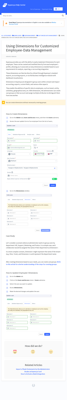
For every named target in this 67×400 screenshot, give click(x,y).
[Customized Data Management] (47, 35)
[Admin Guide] (16, 35)
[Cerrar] (61, 23)
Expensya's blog (47, 9)
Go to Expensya (35, 9)
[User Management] (28, 35)
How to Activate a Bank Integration (33, 374)
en (57, 9)
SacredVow (10, 9)
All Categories (6, 35)
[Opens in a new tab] (33, 385)
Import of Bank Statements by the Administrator (33, 369)
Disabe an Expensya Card (32, 372)
